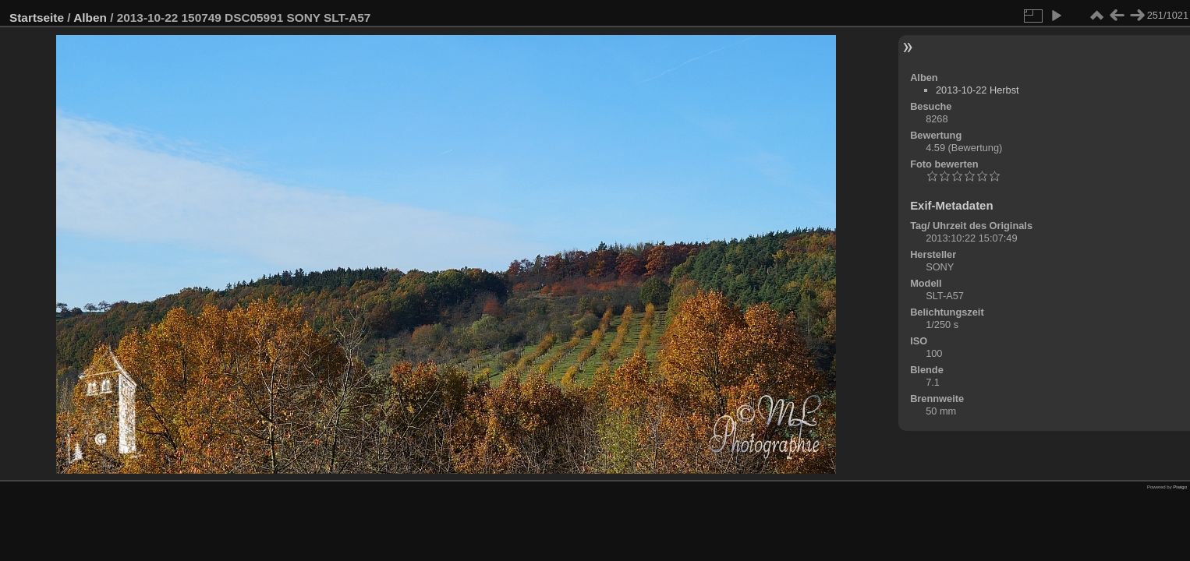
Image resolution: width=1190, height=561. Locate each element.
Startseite (36, 17)
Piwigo (1180, 487)
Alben (90, 17)
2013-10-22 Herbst (977, 90)
